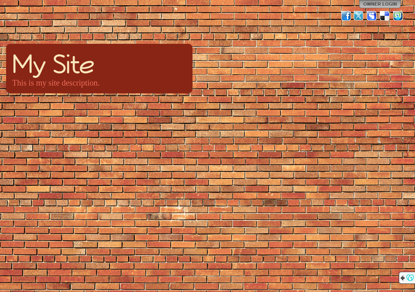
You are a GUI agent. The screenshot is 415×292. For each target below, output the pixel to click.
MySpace (372, 15)
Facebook (346, 15)
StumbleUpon (398, 15)
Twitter (359, 15)
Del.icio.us (385, 15)
